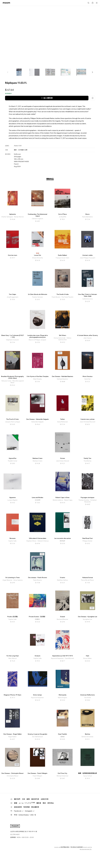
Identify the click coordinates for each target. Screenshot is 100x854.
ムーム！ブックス (27, 803)
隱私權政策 (35, 807)
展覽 (28, 799)
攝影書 (38, 803)
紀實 (25, 150)
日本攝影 (21, 150)
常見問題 (26, 807)
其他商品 (50, 803)
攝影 (15, 150)
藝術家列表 (35, 799)
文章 (23, 799)
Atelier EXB (17, 146)
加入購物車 (47, 98)
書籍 (15, 803)
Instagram (29, 811)
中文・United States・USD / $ (25, 815)
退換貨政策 (18, 807)
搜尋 (88, 3)
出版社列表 (44, 799)
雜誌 (44, 803)
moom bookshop (6, 3)
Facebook (18, 811)
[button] (92, 72)
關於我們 (17, 799)
